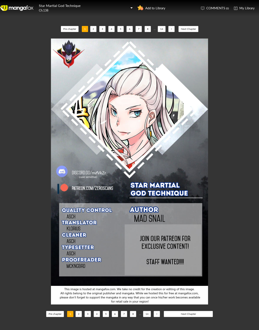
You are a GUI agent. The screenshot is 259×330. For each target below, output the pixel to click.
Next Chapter (188, 29)
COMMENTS (217, 8)
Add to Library (155, 8)
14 (161, 29)
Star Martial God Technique (60, 5)
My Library (247, 8)
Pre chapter (69, 29)
